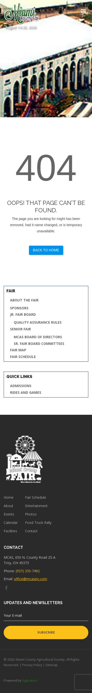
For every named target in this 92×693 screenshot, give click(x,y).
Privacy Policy (32, 665)
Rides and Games (25, 393)
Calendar (11, 522)
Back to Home (46, 250)
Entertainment (36, 506)
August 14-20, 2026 (20, 16)
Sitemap (51, 665)
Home (8, 497)
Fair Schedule (23, 357)
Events (9, 514)
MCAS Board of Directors (38, 337)
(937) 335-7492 (28, 571)
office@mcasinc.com (30, 578)
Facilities (10, 531)
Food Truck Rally (38, 522)
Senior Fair (20, 329)
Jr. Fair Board (23, 315)
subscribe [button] (46, 632)
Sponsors (19, 308)
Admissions (20, 386)
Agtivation (29, 680)
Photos (31, 514)
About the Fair (24, 300)
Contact (31, 531)
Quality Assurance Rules (38, 322)
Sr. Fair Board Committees (39, 344)
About (8, 506)
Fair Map (18, 350)
